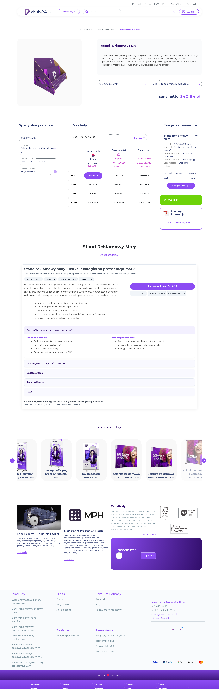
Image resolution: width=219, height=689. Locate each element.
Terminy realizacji (105, 641)
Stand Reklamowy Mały (130, 29)
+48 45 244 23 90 (160, 618)
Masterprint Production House (168, 602)
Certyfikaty (177, 4)
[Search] (102, 11)
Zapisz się (148, 555)
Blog (165, 4)
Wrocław (98, 685)
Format (102, 81)
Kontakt (136, 4)
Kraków (66, 685)
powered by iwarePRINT (109, 675)
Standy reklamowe (106, 29)
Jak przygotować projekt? (110, 635)
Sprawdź (22, 552)
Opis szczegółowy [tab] (109, 255)
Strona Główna (85, 29)
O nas (148, 4)
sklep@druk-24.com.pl (164, 614)
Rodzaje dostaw (105, 651)
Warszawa (35, 685)
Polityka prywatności (68, 635)
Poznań (130, 685)
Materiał (156, 81)
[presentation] (12, 460)
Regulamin (62, 604)
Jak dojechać (63, 610)
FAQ (156, 4)
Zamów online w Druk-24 (162, 286)
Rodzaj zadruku (27, 159)
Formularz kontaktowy (109, 610)
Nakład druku (114, 134)
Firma (59, 599)
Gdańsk (162, 685)
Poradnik (191, 4)
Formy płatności (105, 646)
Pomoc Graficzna (28, 169)
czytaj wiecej (149, 534)
